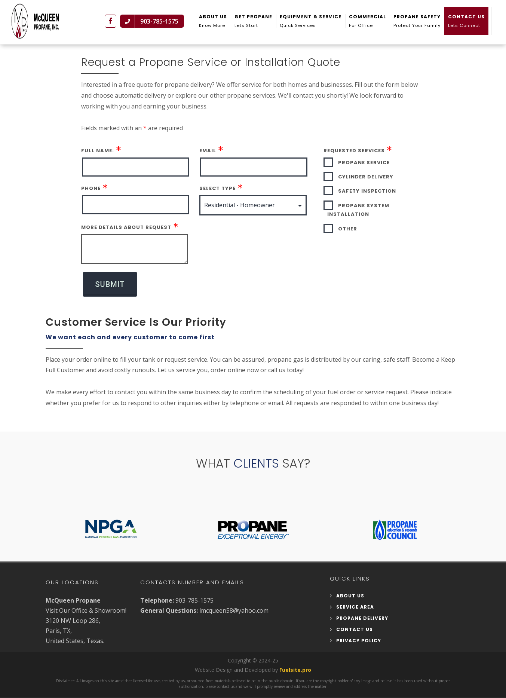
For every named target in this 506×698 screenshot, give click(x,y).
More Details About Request (126, 221)
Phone (91, 182)
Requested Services (354, 144)
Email (207, 144)
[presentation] (256, 229)
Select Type (217, 182)
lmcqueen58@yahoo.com (234, 604)
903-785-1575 (194, 594)
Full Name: (97, 144)
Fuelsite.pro (295, 663)
